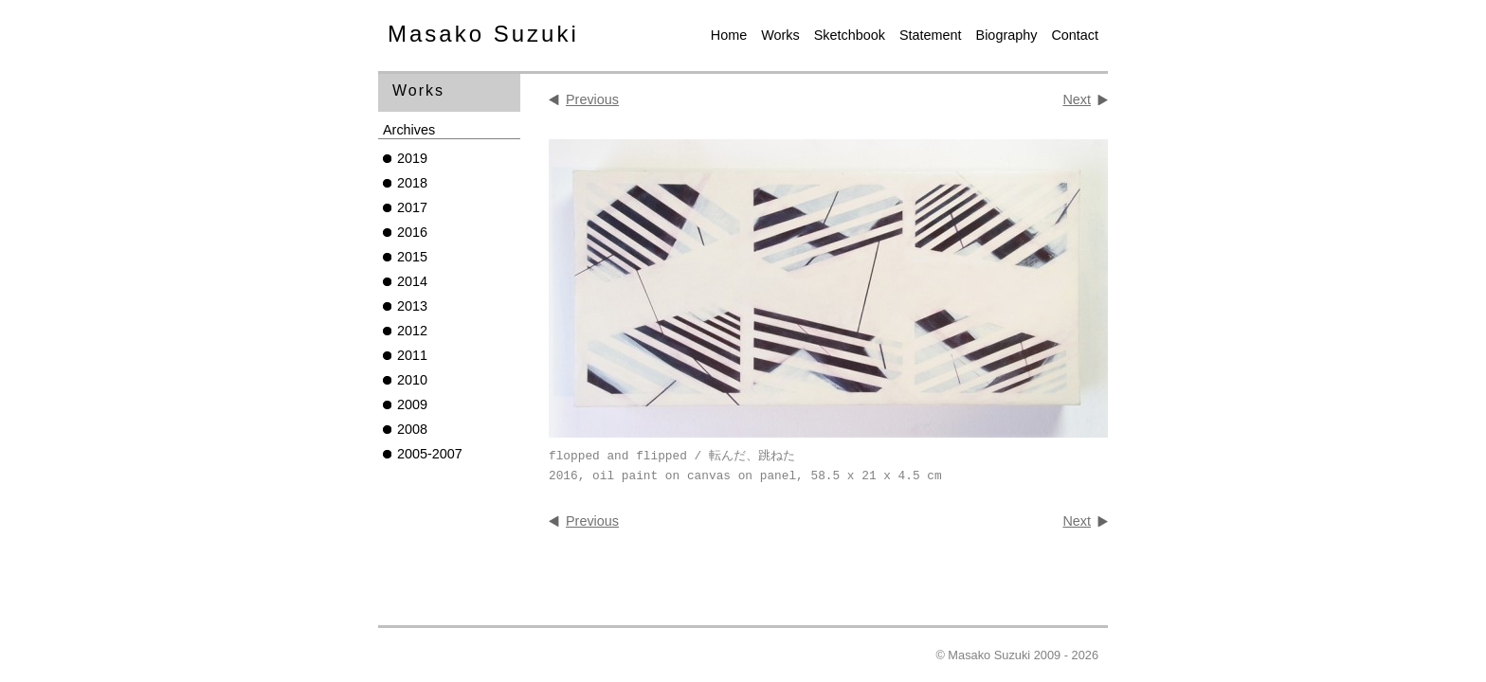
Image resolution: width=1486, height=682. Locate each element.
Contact (1074, 35)
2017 (412, 207)
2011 (412, 355)
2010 (412, 379)
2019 (412, 158)
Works (780, 35)
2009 (412, 404)
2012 (412, 330)
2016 (412, 232)
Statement (930, 35)
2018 (412, 182)
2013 (412, 306)
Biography (1007, 35)
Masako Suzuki (483, 33)
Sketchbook (849, 35)
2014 (412, 281)
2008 (412, 429)
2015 (412, 256)
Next (1076, 99)
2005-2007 (429, 453)
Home (729, 35)
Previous (592, 99)
